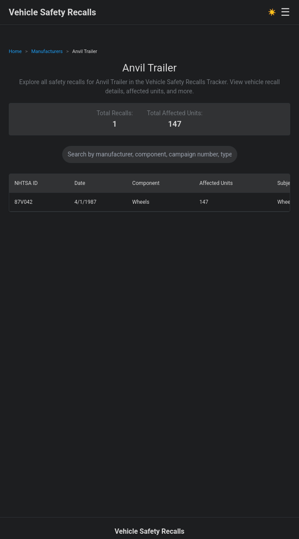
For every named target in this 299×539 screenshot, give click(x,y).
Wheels (140, 202)
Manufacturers (47, 51)
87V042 (23, 202)
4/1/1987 (85, 202)
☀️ (272, 12)
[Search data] (149, 154)
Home (15, 51)
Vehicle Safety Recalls (52, 12)
